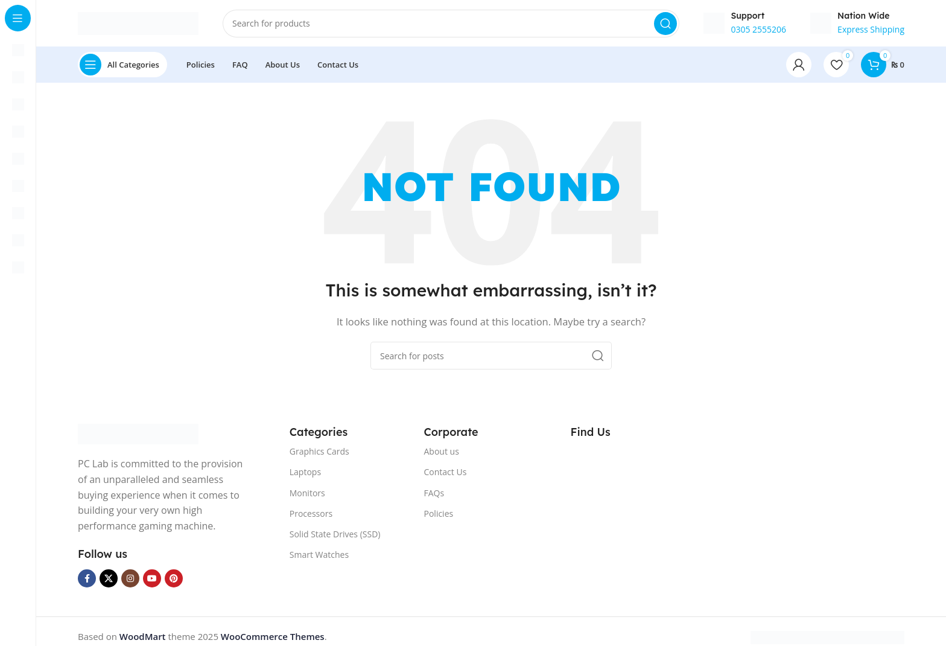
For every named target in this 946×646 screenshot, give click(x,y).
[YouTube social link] (152, 580)
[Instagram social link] (130, 580)
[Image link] (138, 435)
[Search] (451, 24)
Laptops (305, 473)
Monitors (307, 494)
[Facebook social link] (87, 580)
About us (441, 453)
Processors (311, 514)
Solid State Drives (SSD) (335, 536)
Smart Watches (319, 556)
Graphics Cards (319, 453)
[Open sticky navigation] (122, 66)
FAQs (434, 494)
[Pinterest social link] (174, 580)
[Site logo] (138, 23)
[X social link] (109, 580)
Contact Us (445, 473)
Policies (439, 514)
